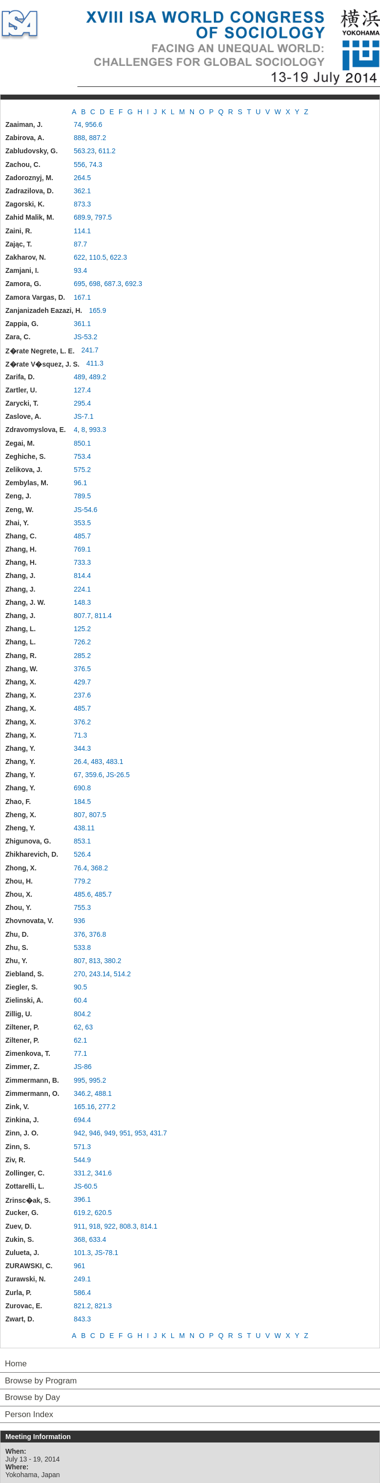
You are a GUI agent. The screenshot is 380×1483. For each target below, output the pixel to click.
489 (79, 377)
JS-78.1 (106, 1252)
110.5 (97, 257)
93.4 (80, 270)
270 (79, 974)
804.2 (82, 1014)
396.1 (82, 1199)
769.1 (82, 549)
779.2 (82, 881)
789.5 (82, 496)
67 (78, 775)
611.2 (107, 151)
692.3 (133, 284)
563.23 (84, 151)
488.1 (103, 1093)
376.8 (97, 934)
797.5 (103, 217)
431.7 (158, 1133)
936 (79, 921)
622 (79, 257)
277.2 (107, 1107)
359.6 (93, 775)
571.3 (82, 1147)
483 (96, 761)
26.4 (80, 761)
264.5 (82, 178)
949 (109, 1133)
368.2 (99, 868)
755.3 (82, 907)
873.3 (82, 204)
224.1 (82, 589)
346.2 (82, 1093)
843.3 (82, 1319)
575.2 (82, 470)
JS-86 (83, 1067)
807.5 (97, 815)
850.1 (82, 443)
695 (79, 284)
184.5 (82, 801)
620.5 (103, 1212)
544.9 (82, 1160)
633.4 (97, 1239)
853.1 (82, 841)
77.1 (80, 1053)
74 (78, 124)
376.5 (82, 669)
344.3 (82, 748)
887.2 (97, 138)
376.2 (82, 722)
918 (94, 1226)
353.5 (82, 523)
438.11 (84, 828)
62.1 (80, 1040)
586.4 (82, 1293)
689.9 (82, 217)
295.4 (82, 403)
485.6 (82, 894)
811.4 (103, 615)
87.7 (80, 244)
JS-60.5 (85, 1186)
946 (94, 1133)
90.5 (80, 987)
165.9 (97, 310)
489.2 (97, 377)
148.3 (82, 602)
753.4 (82, 456)
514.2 (122, 974)
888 (79, 138)
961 (79, 1266)
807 (79, 815)
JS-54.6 (85, 510)
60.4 (80, 1000)
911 (79, 1226)
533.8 (82, 947)
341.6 (103, 1173)
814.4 (82, 575)
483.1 (114, 761)
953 (140, 1133)
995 (79, 1080)
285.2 (82, 655)
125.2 (82, 629)
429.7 (82, 682)
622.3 (118, 257)
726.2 (82, 642)
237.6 (82, 695)
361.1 (82, 324)
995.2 (97, 1080)
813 (94, 961)
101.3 (82, 1252)
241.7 (90, 350)
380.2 (112, 961)
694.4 (82, 1120)
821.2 (82, 1306)
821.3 (103, 1306)
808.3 (127, 1226)
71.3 (80, 735)
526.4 (82, 854)
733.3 (82, 562)
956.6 (93, 124)
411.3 (95, 363)
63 (89, 1027)
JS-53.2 (85, 337)
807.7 (82, 615)
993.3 (97, 429)
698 (94, 284)
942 (79, 1133)
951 (124, 1133)
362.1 (82, 191)
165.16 (84, 1107)
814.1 (148, 1226)
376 (79, 934)
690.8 (82, 788)
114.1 (82, 231)
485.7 (82, 536)
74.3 (95, 164)
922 (109, 1226)
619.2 (82, 1212)
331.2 (82, 1173)
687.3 (112, 284)
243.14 (99, 974)
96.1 (80, 483)
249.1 (82, 1279)
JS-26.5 (117, 775)
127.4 (82, 390)
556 (79, 164)
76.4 (80, 868)
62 (78, 1027)
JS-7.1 (83, 416)
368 (79, 1239)
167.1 (82, 297)
